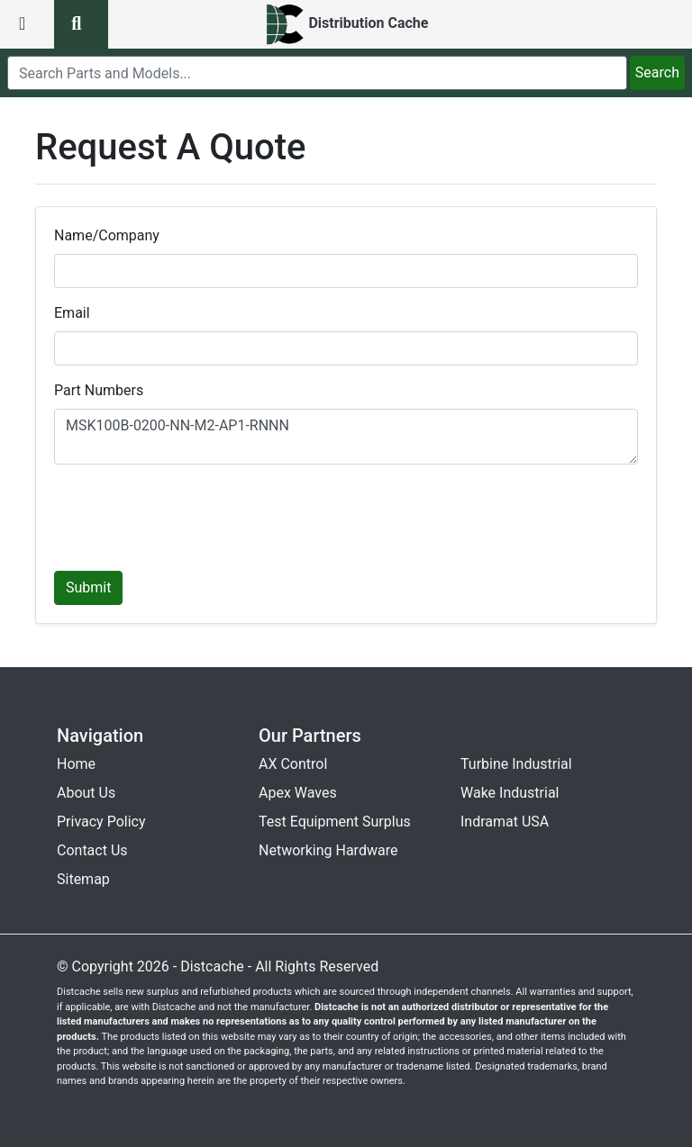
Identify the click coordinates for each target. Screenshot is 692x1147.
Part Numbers (98, 390)
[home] (346, 24)
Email (72, 312)
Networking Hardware (328, 850)
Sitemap (83, 879)
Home (76, 763)
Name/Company (106, 235)
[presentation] (191, 514)
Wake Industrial (509, 792)
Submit (88, 587)
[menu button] (27, 24)
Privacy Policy (101, 821)
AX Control (293, 763)
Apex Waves (298, 792)
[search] (317, 73)
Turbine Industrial (516, 763)
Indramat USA (504, 821)
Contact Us (92, 850)
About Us (86, 792)
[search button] (81, 24)
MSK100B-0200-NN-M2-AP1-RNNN (346, 437)
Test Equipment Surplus (335, 821)
